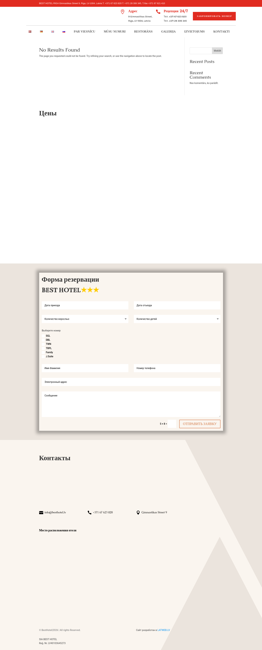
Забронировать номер (214, 16)
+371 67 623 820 (178, 16)
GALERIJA (168, 31)
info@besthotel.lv (55, 512)
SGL (46, 336)
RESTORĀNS (143, 31)
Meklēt (217, 50)
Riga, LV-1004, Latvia (139, 20)
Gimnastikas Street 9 (154, 512)
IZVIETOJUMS (194, 31)
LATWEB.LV (163, 630)
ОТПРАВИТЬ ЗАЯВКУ (200, 424)
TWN (46, 344)
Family (47, 352)
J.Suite (47, 356)
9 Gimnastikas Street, (140, 16)
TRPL (47, 348)
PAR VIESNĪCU (84, 31)
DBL (46, 340)
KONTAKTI (221, 31)
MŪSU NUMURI (115, 31)
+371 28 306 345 (178, 20)
